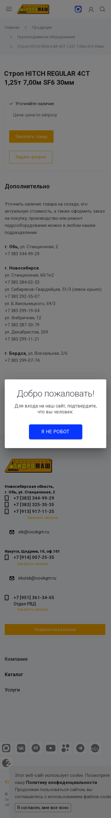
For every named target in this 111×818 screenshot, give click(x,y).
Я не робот (55, 431)
